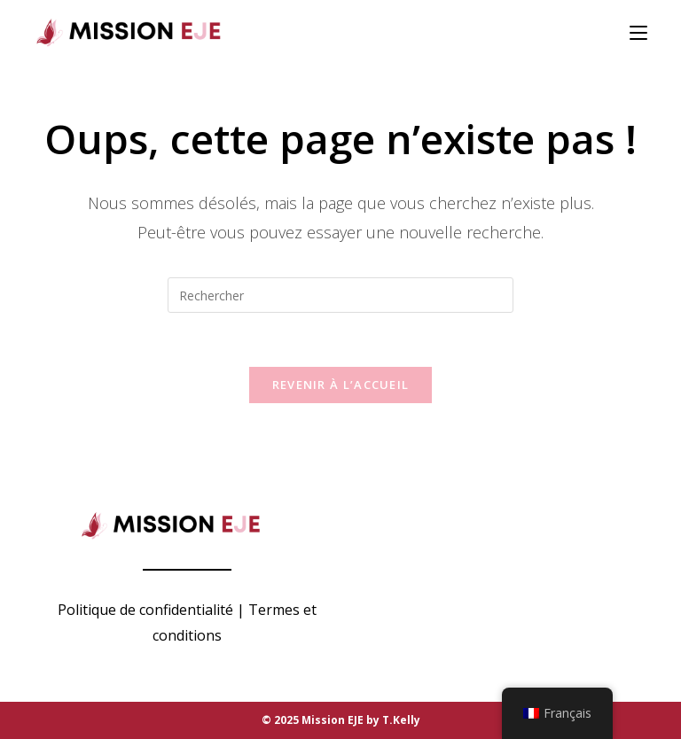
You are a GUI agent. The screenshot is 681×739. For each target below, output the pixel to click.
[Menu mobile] (638, 33)
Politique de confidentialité (145, 609)
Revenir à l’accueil (341, 385)
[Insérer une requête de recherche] (340, 295)
